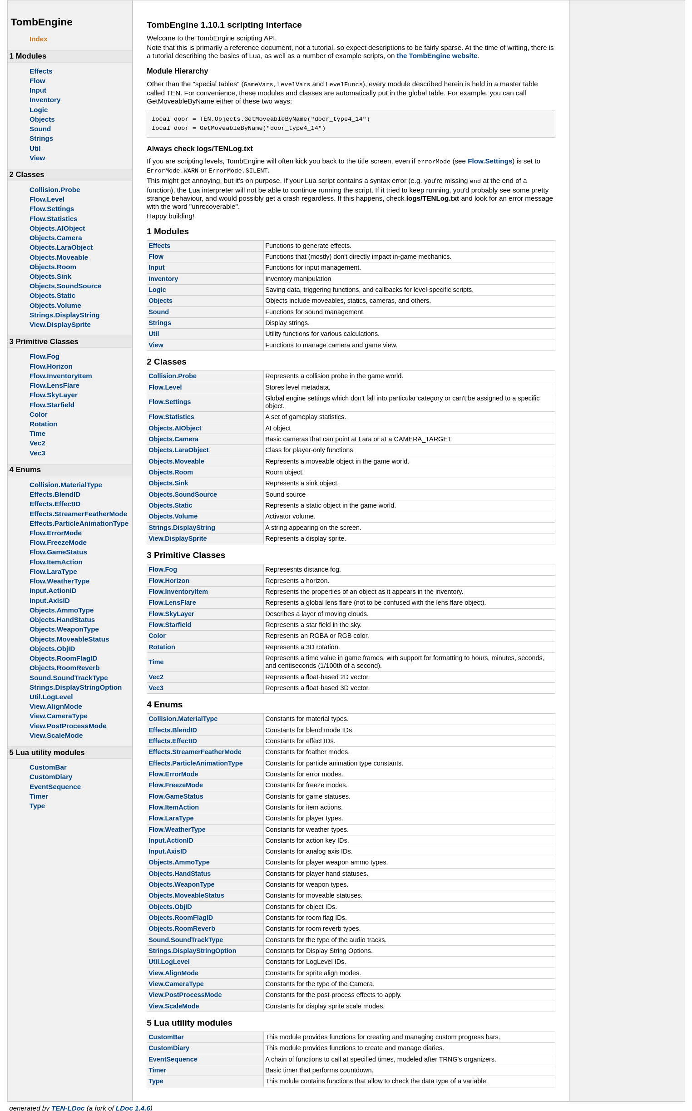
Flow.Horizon (51, 366)
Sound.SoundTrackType (69, 677)
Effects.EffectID (55, 504)
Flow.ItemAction (56, 562)
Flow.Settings (52, 208)
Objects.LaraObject (61, 247)
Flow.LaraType (53, 571)
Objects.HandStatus (62, 619)
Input (38, 90)
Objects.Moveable (59, 257)
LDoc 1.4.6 (133, 1104)
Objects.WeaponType (64, 629)
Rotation (44, 424)
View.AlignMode (56, 706)
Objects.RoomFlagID (63, 658)
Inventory (45, 100)
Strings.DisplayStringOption (76, 687)
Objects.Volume (55, 305)
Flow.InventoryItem (61, 376)
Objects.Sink (50, 276)
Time (37, 433)
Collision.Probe (55, 189)
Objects (42, 119)
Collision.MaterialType (66, 485)
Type (37, 806)
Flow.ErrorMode (56, 533)
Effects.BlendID (55, 494)
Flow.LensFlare (54, 385)
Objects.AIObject (57, 228)
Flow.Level (47, 199)
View (37, 158)
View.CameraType (59, 716)
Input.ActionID (53, 590)
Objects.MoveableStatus (69, 639)
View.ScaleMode (56, 735)
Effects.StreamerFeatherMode (78, 514)
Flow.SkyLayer (54, 395)
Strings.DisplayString (64, 315)
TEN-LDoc (67, 1104)
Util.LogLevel (51, 697)
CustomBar (48, 767)
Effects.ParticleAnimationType (79, 523)
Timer (39, 796)
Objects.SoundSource (66, 286)
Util (35, 148)
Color (39, 414)
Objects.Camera (56, 238)
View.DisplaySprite (60, 324)
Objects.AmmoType (62, 610)
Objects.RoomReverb (64, 668)
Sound (40, 129)
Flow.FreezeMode (58, 542)
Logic (39, 110)
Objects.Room (53, 267)
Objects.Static (52, 295)
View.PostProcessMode (68, 726)
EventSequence (55, 786)
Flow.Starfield (52, 405)
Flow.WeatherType (59, 581)
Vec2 (37, 443)
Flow (37, 80)
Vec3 (37, 453)
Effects (41, 71)
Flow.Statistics (54, 218)
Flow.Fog (44, 356)
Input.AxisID (50, 600)
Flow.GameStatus (58, 552)
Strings (41, 138)
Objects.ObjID (52, 648)
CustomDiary (51, 776)
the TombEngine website (437, 55)
